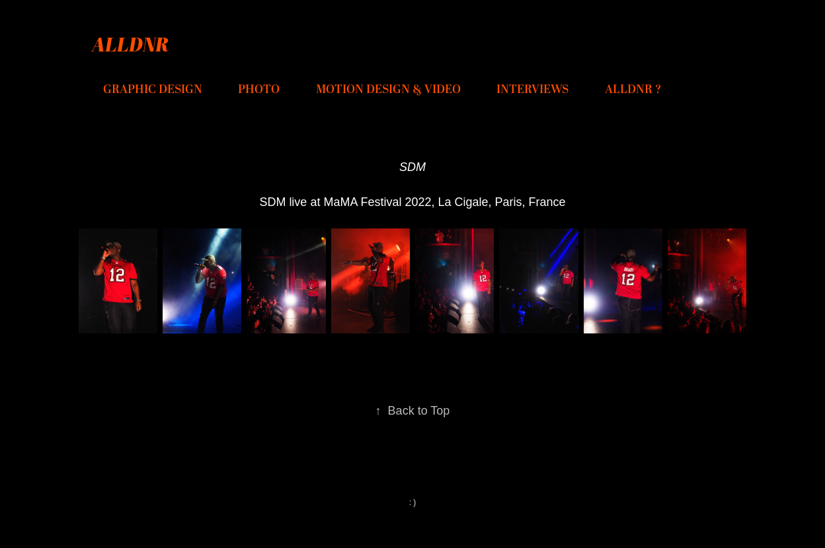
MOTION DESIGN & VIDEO (388, 89)
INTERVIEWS (532, 89)
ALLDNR (130, 43)
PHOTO (259, 89)
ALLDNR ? (633, 89)
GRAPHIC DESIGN (152, 89)
